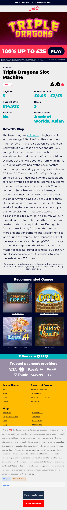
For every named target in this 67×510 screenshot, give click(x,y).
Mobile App (37, 425)
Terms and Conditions (40, 397)
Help (5, 421)
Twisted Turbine (18, 314)
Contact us (37, 421)
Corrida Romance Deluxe (49, 314)
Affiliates (36, 417)
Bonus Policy (36, 393)
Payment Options (10, 417)
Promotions (37, 413)
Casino (5, 401)
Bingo (5, 397)
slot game (33, 135)
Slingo (5, 389)
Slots (5, 393)
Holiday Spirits (49, 347)
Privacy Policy (37, 401)
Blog (5, 425)
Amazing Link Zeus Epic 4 (17, 347)
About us (7, 413)
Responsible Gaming (40, 389)
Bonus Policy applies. (38, 60)
